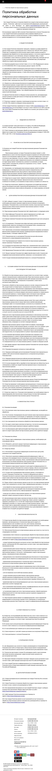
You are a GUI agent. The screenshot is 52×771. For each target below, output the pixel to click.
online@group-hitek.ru (32, 733)
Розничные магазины (19, 721)
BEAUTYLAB (17, 739)
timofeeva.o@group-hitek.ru (23, 134)
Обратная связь (17, 735)
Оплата (16, 729)
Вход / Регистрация (50, 2)
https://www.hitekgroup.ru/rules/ (24, 539)
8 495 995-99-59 (33, 721)
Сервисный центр (18, 725)
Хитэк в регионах (18, 733)
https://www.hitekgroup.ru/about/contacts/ (14, 691)
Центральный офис (18, 723)
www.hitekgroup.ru (35, 25)
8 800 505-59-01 (33, 727)
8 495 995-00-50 (33, 729)
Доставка (16, 727)
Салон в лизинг (17, 731)
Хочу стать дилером (18, 737)
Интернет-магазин (18, 719)
